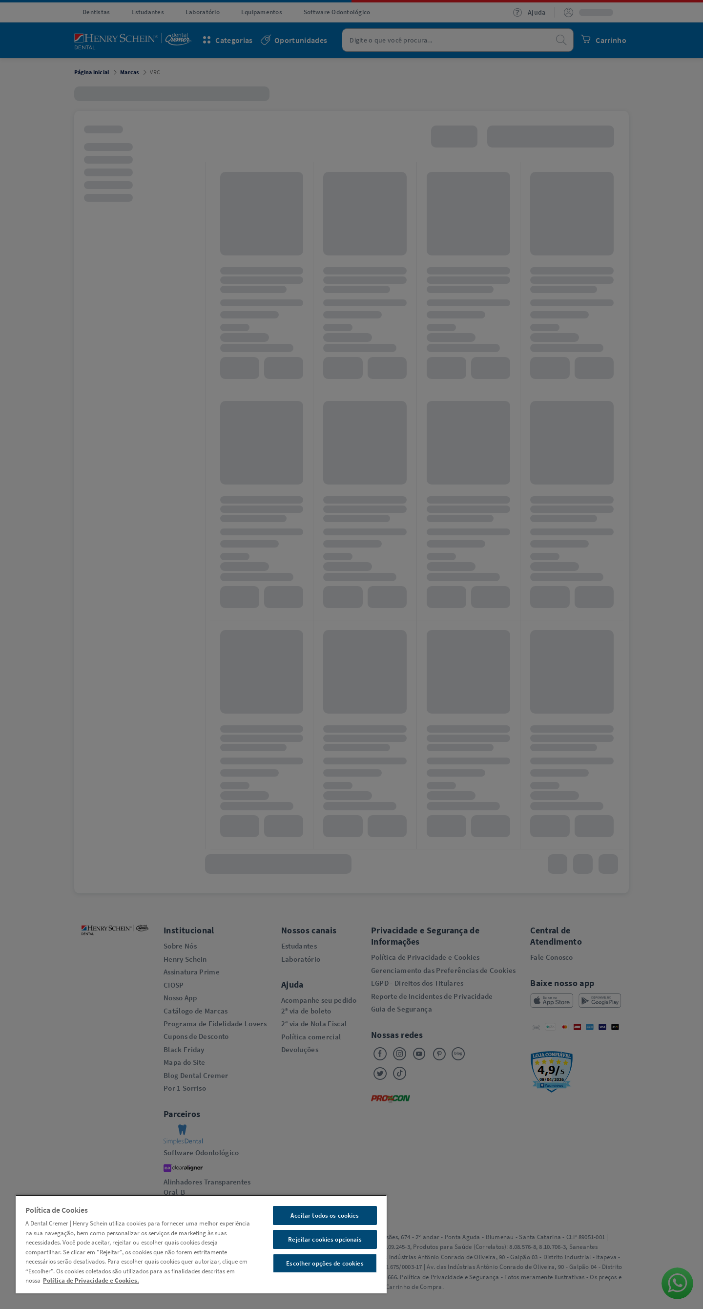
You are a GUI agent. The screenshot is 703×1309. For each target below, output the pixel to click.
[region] (201, 1244)
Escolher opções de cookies (324, 1263)
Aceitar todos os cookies (324, 1215)
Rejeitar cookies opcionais (324, 1239)
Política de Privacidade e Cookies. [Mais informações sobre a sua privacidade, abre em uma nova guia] (91, 1280)
